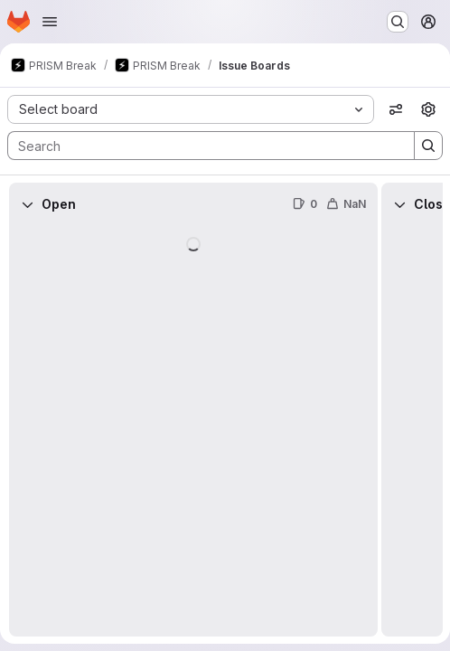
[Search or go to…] (397, 22)
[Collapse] (27, 204)
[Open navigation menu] (49, 21)
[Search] (202, 145)
